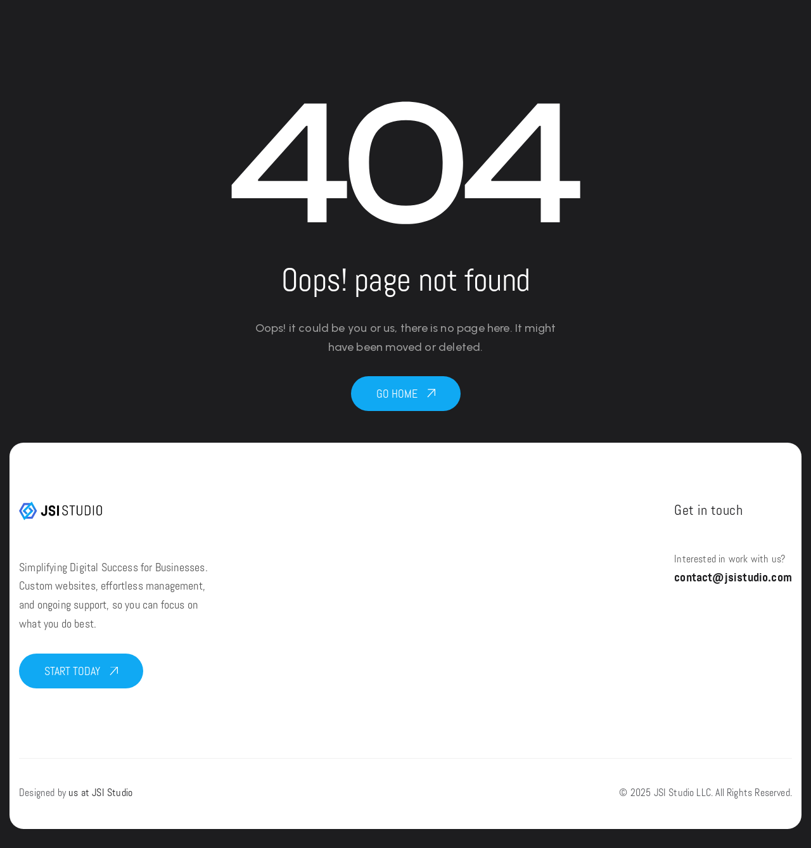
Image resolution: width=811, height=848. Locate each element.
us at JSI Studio (100, 793)
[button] (406, 393)
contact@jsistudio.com (733, 579)
